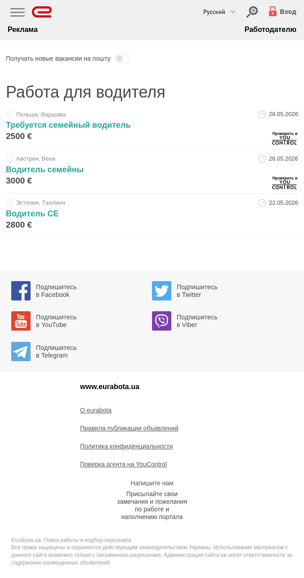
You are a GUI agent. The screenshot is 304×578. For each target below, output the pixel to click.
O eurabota (96, 410)
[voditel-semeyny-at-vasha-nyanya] (152, 171)
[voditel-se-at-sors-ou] (152, 215)
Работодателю (270, 29)
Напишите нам (151, 483)
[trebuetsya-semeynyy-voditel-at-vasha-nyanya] (152, 127)
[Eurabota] (42, 12)
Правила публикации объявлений (129, 428)
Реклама (23, 29)
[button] (152, 58)
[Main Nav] (17, 13)
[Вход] (252, 12)
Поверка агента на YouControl (123, 464)
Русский (214, 12)
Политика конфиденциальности (126, 446)
